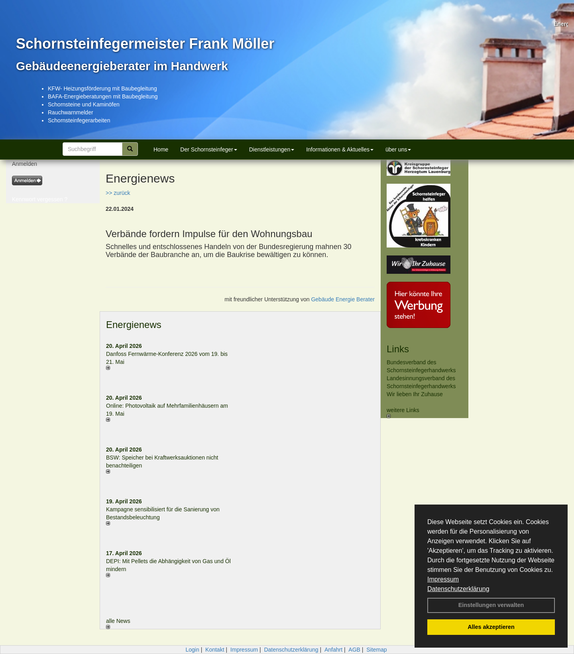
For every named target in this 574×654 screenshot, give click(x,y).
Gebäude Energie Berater (343, 299)
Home (160, 149)
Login (192, 649)
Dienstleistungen (272, 149)
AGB (354, 649)
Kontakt (214, 649)
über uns (398, 149)
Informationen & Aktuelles (339, 149)
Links (398, 349)
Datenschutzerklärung (458, 588)
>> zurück (118, 193)
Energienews (133, 324)
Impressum (443, 579)
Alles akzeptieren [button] (491, 627)
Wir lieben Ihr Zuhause (415, 394)
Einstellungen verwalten (491, 605)
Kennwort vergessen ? (39, 199)
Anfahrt (333, 649)
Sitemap (376, 649)
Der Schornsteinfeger (208, 149)
